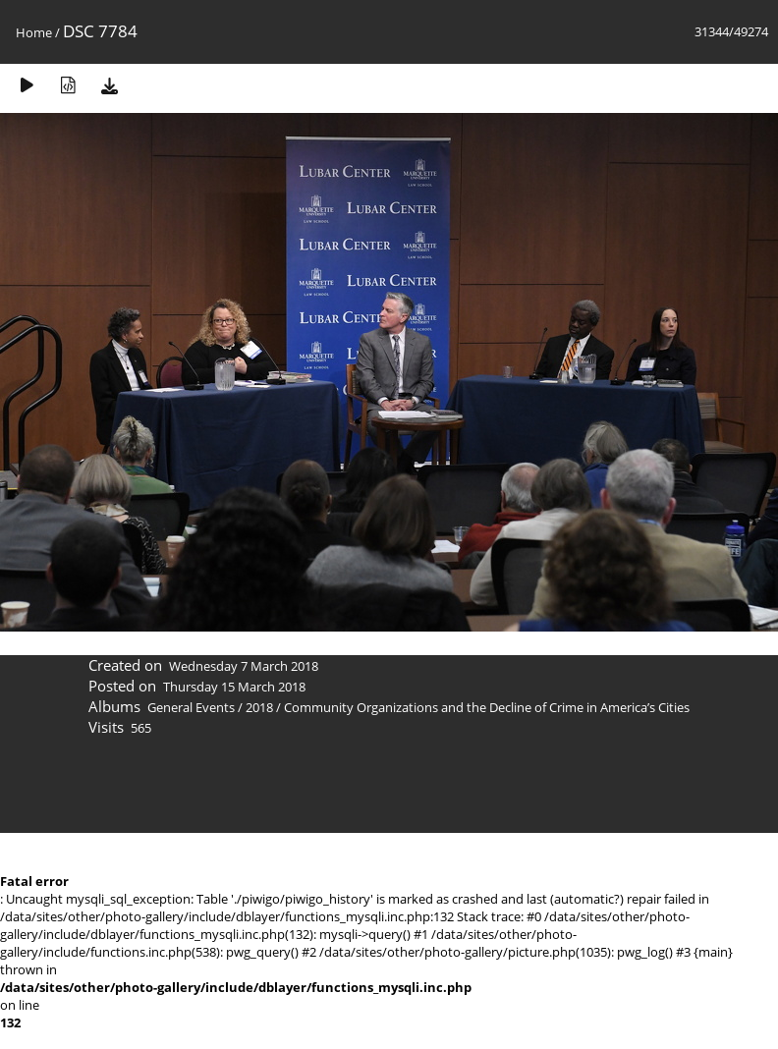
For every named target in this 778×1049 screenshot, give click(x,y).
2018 (259, 707)
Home (34, 32)
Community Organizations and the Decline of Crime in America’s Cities (487, 707)
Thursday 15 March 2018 (234, 686)
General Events (191, 707)
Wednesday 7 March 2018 (243, 666)
